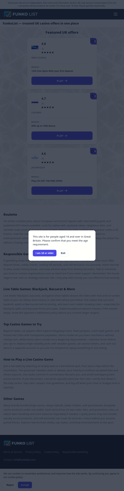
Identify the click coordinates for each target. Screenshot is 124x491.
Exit (63, 253)
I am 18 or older (45, 253)
